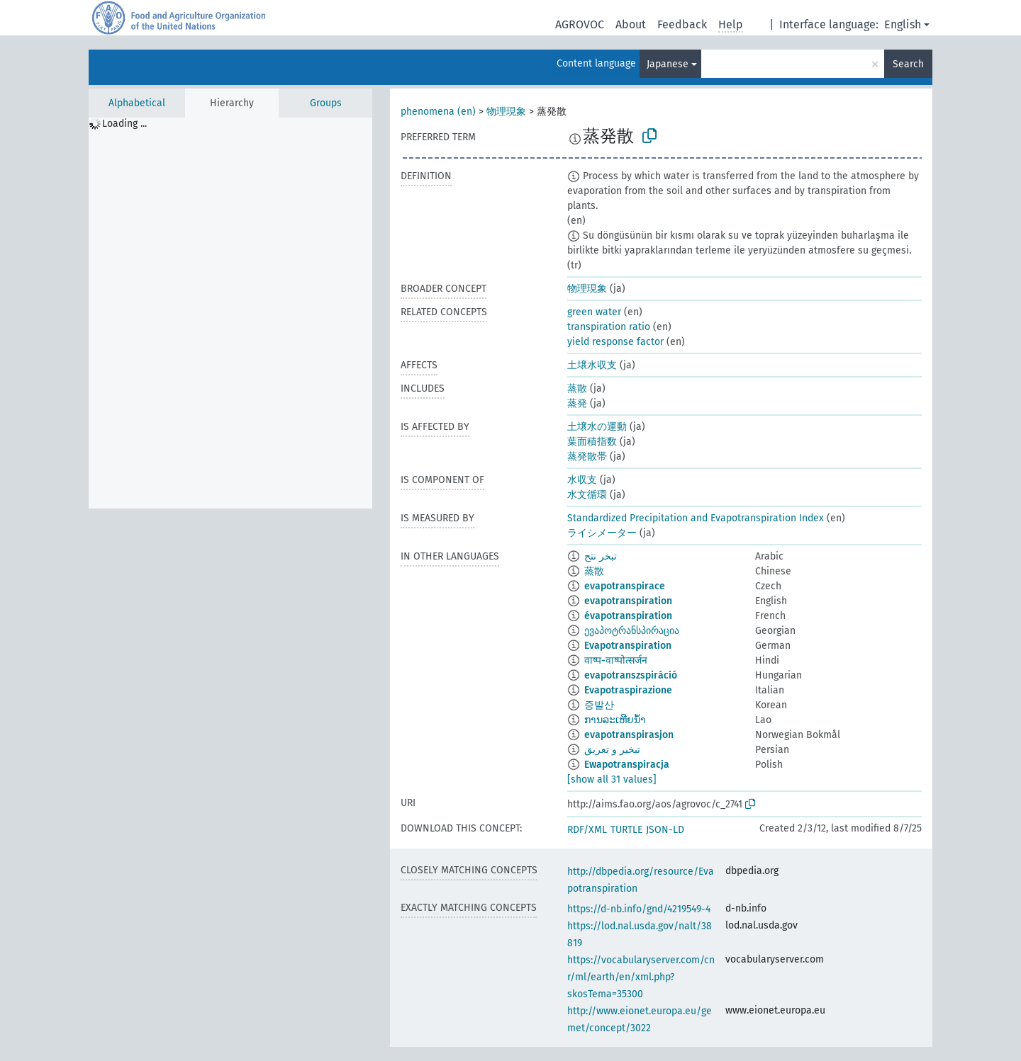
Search (908, 64)
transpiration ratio (608, 327)
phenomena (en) (438, 112)
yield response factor (615, 342)
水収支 (582, 480)
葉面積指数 (592, 442)
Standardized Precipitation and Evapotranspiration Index (695, 518)
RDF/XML (587, 830)
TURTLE (626, 830)
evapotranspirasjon (629, 735)
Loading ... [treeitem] (124, 124)
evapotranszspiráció (630, 675)
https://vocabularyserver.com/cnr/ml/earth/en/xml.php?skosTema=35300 (641, 977)
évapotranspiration (628, 616)
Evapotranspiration (627, 646)
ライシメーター (602, 533)
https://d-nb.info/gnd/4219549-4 (638, 909)
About (630, 24)
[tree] (230, 313)
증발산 (599, 705)
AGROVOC (579, 24)
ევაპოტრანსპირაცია (631, 631)
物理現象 (506, 112)
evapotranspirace (624, 586)
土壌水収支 (592, 365)
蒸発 (577, 403)
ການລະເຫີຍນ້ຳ (615, 720)
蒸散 (577, 388)
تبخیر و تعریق (612, 750)
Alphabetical (136, 103)
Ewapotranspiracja (626, 765)
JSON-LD (665, 830)
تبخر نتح (600, 556)
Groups (326, 103)
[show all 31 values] (612, 779)
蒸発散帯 (587, 456)
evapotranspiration (628, 601)
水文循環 (587, 495)
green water (594, 312)
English (902, 24)
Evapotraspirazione (628, 690)
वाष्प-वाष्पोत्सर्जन (615, 660)
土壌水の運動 (597, 427)
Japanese (667, 64)
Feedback (682, 24)
